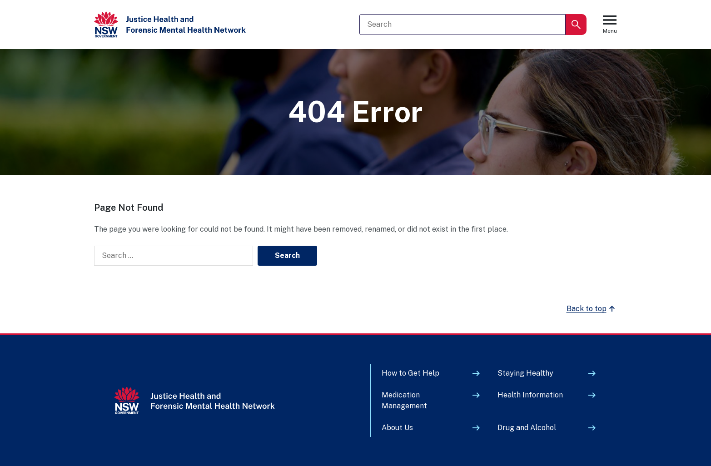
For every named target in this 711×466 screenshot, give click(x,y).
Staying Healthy (525, 373)
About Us (397, 427)
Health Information (530, 395)
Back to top (592, 308)
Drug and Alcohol (526, 427)
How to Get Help (410, 373)
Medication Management (404, 400)
